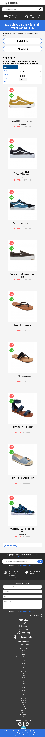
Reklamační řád (23, 646)
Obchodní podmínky (23, 644)
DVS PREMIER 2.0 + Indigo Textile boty (22, 530)
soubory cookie (19, 733)
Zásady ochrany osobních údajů (21, 735)
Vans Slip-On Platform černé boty (22, 274)
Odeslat (36, 615)
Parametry (22, 49)
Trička (23, 681)
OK (40, 561)
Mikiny (23, 673)
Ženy (36, 33)
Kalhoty (23, 671)
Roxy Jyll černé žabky (22, 325)
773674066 (26, 633)
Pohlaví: (6, 82)
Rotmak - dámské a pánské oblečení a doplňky (19, 33)
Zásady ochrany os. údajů (23, 656)
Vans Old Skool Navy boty (22, 223)
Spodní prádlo (24, 714)
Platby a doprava (23, 648)
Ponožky (23, 677)
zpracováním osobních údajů (27, 565)
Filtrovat (23, 80)
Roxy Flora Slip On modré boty (22, 478)
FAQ (23, 650)
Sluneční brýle (23, 679)
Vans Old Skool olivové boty (22, 121)
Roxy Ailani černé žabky (22, 376)
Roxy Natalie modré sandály (22, 427)
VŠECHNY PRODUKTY (10, 545)
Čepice (23, 669)
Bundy (23, 667)
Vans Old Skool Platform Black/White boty (22, 173)
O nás (23, 652)
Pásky (23, 706)
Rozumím (36, 735)
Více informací (22, 557)
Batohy (24, 663)
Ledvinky (23, 702)
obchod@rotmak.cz (26, 637)
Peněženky (24, 708)
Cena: (5, 67)
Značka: (6, 71)
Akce (23, 654)
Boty (4, 35)
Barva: (5, 78)
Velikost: (6, 74)
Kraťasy (23, 700)
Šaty (23, 683)
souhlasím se (22, 565)
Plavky (23, 675)
